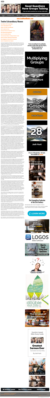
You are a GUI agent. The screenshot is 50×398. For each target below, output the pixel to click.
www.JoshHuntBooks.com (25, 18)
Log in (2, 1)
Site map (40, 395)
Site (31, 393)
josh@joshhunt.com (13, 393)
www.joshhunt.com (7, 393)
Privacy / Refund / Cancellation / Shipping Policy (7, 394)
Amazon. (41, 154)
